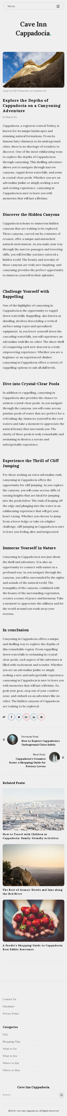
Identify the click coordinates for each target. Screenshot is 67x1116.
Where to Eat (11, 1063)
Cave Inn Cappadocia (33, 28)
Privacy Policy (11, 1013)
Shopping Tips (11, 1041)
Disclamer (9, 1006)
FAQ (5, 1034)
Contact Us (9, 999)
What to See (10, 1056)
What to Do (11, 117)
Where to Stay (11, 1070)
